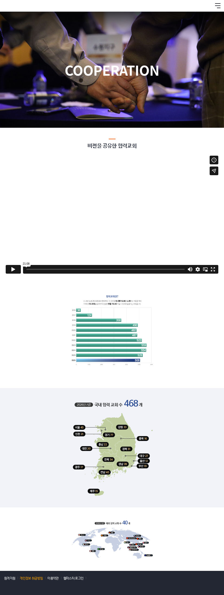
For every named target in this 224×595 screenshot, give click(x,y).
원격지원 (9, 577)
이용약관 (53, 577)
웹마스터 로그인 (73, 577)
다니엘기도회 (18, 6)
